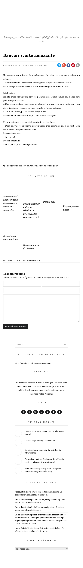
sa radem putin (51, 165)
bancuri (29, 65)
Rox (17, 507)
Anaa (17, 499)
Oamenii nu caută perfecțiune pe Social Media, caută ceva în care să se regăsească (44, 460)
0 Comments (41, 65)
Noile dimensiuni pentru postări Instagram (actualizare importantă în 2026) (43, 470)
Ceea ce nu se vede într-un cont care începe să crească (44, 432)
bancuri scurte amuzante (31, 165)
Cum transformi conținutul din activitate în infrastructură (43, 451)
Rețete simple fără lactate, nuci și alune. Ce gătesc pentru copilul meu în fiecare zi (38, 493)
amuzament (12, 165)
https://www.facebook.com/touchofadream (33, 363)
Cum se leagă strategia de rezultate (40, 440)
